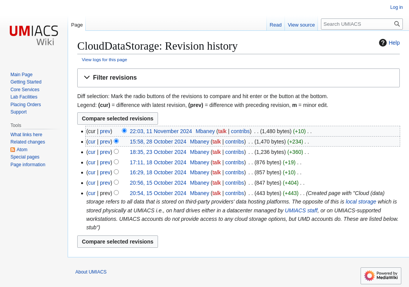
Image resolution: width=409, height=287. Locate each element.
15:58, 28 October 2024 (158, 141)
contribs (240, 131)
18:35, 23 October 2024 (158, 152)
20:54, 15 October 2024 (158, 193)
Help (388, 43)
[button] (238, 77)
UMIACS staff (301, 210)
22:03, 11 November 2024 (161, 131)
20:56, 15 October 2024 (158, 183)
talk (222, 131)
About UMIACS (90, 272)
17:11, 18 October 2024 (158, 162)
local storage (361, 202)
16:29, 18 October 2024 (158, 172)
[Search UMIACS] (362, 24)
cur (91, 141)
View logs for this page (104, 59)
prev (105, 131)
